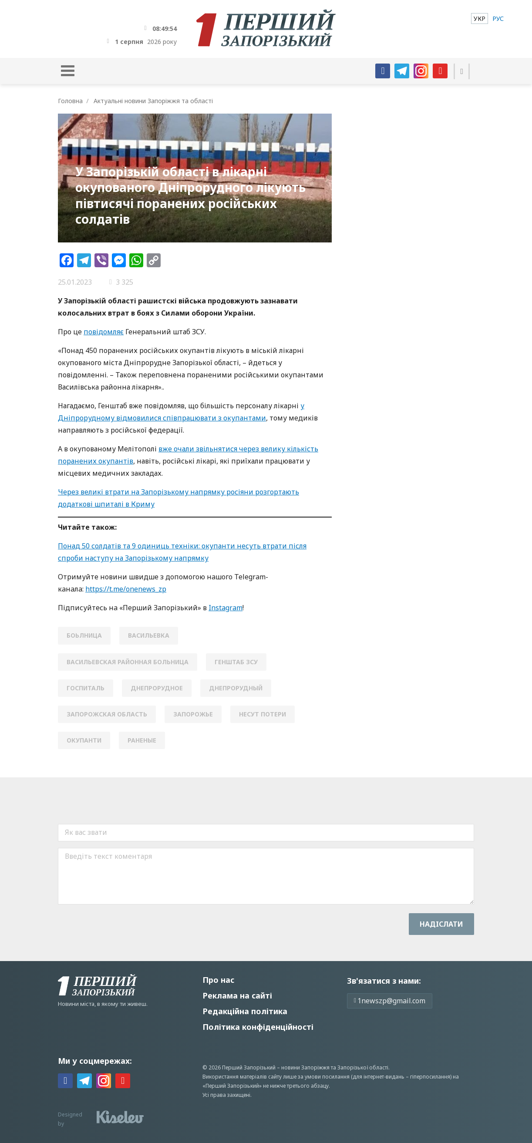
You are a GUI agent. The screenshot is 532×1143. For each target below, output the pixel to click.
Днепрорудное (157, 688)
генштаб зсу (236, 662)
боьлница (84, 635)
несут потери (262, 714)
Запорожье (193, 714)
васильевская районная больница (128, 662)
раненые (142, 740)
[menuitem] (479, 18)
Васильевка (148, 635)
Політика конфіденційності (257, 1027)
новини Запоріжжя (305, 1067)
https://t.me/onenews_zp (125, 589)
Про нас (218, 980)
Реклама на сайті (237, 995)
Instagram (225, 607)
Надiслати (441, 924)
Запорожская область (107, 714)
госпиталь (85, 688)
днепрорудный (236, 688)
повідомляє (104, 331)
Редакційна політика (244, 1011)
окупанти (84, 740)
